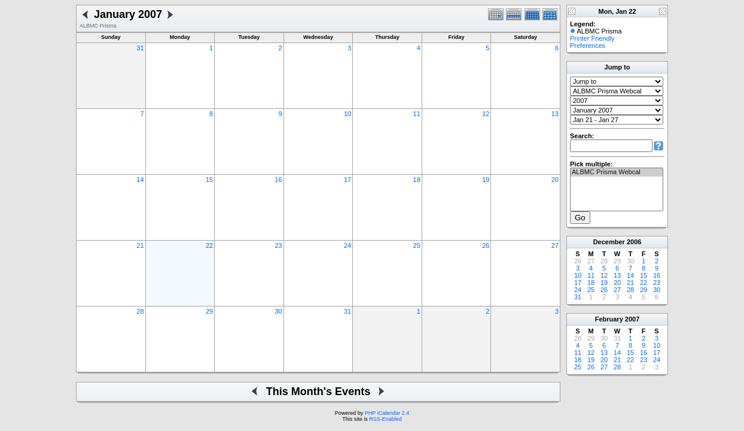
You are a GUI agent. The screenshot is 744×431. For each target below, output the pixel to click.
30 (278, 311)
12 (485, 113)
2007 (632, 319)
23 (278, 245)
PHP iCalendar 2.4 (387, 413)
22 (209, 245)
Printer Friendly (592, 38)
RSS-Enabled (385, 419)
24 (347, 245)
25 (416, 245)
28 (140, 311)
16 (278, 179)
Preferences (587, 45)
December (609, 241)
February (609, 319)
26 (485, 245)
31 (140, 47)
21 (140, 245)
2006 (634, 241)
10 (347, 113)
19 (485, 179)
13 (555, 113)
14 (140, 179)
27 (555, 245)
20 (555, 179)
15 (209, 179)
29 (209, 311)
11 (416, 113)
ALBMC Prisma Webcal (617, 172)
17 (347, 179)
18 (416, 179)
